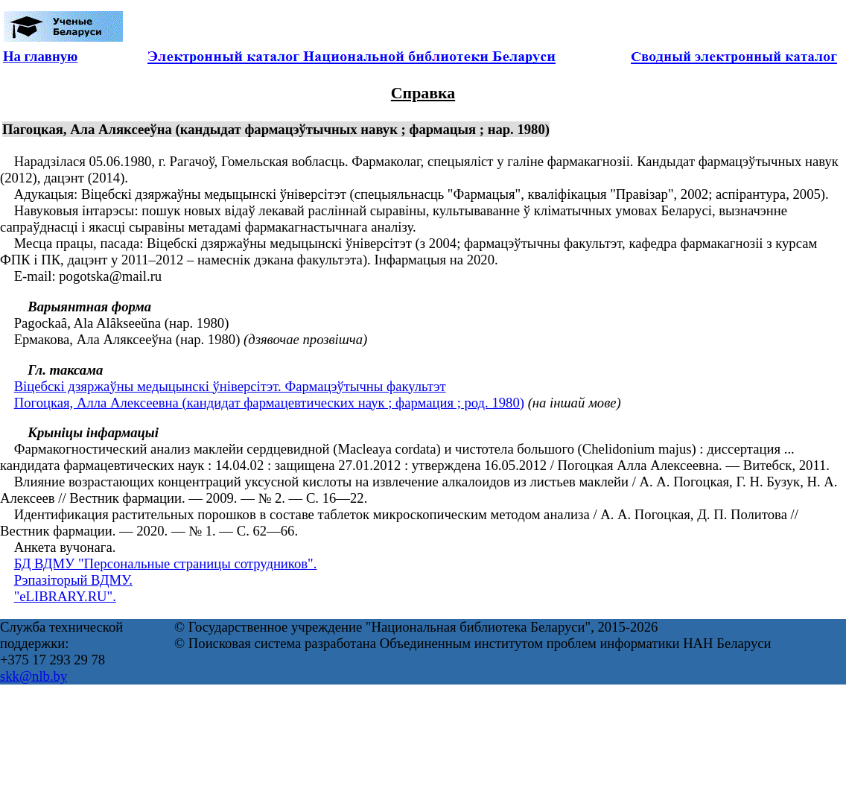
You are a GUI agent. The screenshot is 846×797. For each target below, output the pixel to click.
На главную (40, 56)
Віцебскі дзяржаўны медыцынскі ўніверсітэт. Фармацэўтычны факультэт (230, 386)
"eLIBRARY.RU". (65, 596)
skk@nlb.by (33, 676)
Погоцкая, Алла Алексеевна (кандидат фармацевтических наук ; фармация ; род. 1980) (269, 402)
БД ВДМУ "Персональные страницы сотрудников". (165, 563)
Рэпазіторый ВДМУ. (73, 580)
